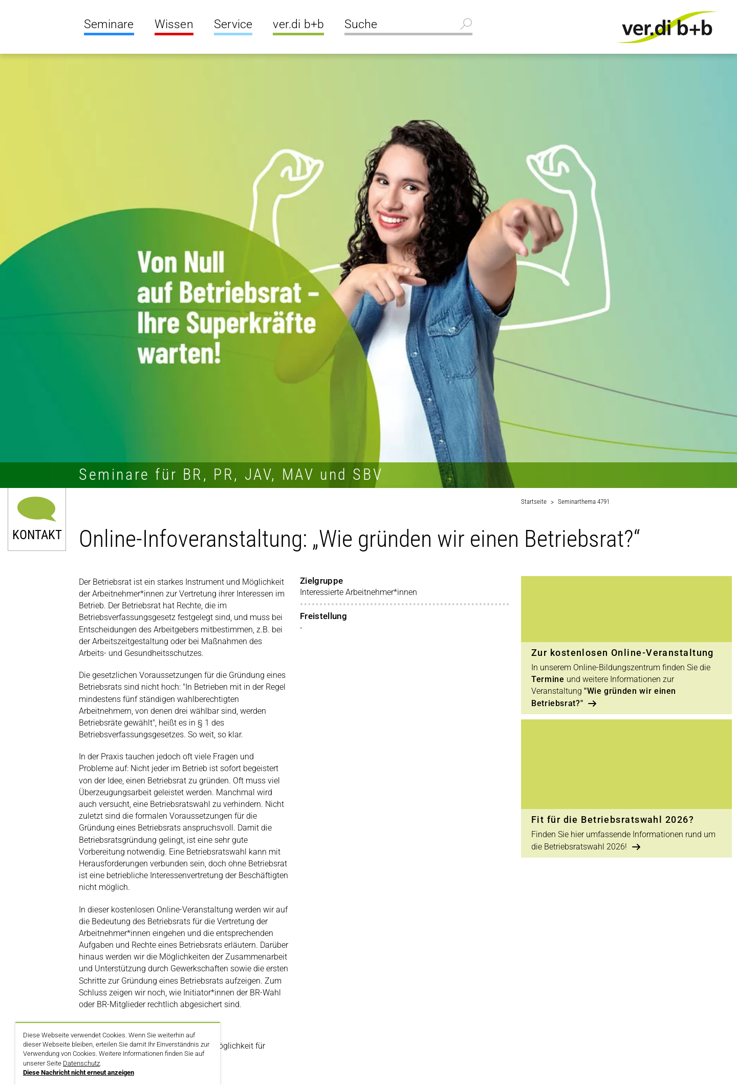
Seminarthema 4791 (584, 501)
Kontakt (37, 533)
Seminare (109, 24)
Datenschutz (81, 1063)
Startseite (534, 501)
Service (233, 24)
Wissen (174, 24)
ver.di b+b (298, 24)
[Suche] (408, 25)
